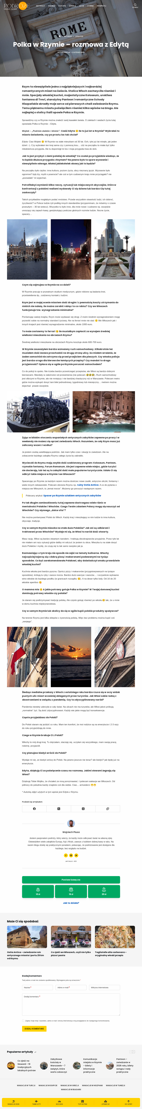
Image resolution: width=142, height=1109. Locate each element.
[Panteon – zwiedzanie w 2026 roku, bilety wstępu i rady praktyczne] (110, 1066)
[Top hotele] (82, 1102)
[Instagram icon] (71, 855)
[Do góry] (128, 1102)
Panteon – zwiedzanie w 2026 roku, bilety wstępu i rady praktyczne (124, 1065)
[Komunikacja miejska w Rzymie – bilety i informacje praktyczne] (77, 1066)
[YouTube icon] (76, 855)
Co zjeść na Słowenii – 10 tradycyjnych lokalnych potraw (27, 1065)
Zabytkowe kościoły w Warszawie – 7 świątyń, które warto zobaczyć (58, 1065)
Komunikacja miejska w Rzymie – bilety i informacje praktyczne (92, 1065)
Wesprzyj (101, 6)
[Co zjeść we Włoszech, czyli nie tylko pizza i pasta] (71, 937)
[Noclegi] (59, 1102)
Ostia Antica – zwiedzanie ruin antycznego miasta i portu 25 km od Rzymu (25, 955)
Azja (81, 6)
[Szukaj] (135, 6)
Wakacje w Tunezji (115, 1085)
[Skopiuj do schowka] (107, 808)
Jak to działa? (71, 903)
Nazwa (27, 987)
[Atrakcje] (105, 1102)
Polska (51, 6)
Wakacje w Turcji (26, 1085)
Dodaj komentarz (32, 996)
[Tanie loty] (36, 1102)
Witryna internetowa (99, 987)
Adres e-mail (63, 987)
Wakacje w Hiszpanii (92, 1085)
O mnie (90, 6)
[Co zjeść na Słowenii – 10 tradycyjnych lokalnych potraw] (11, 1066)
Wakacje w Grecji (69, 1085)
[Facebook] (34, 808)
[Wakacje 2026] (13, 1102)
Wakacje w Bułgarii (71, 1089)
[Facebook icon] (66, 855)
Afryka (72, 6)
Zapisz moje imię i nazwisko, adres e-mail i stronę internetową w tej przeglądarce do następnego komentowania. (67, 1021)
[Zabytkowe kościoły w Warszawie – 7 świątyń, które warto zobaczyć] (44, 1066)
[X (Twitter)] (59, 808)
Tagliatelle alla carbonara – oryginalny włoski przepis (111, 954)
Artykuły (40, 6)
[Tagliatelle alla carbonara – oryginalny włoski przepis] (115, 937)
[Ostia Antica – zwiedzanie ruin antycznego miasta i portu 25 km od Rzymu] (27, 937)
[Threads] (83, 808)
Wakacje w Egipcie (48, 1085)
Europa (62, 6)
